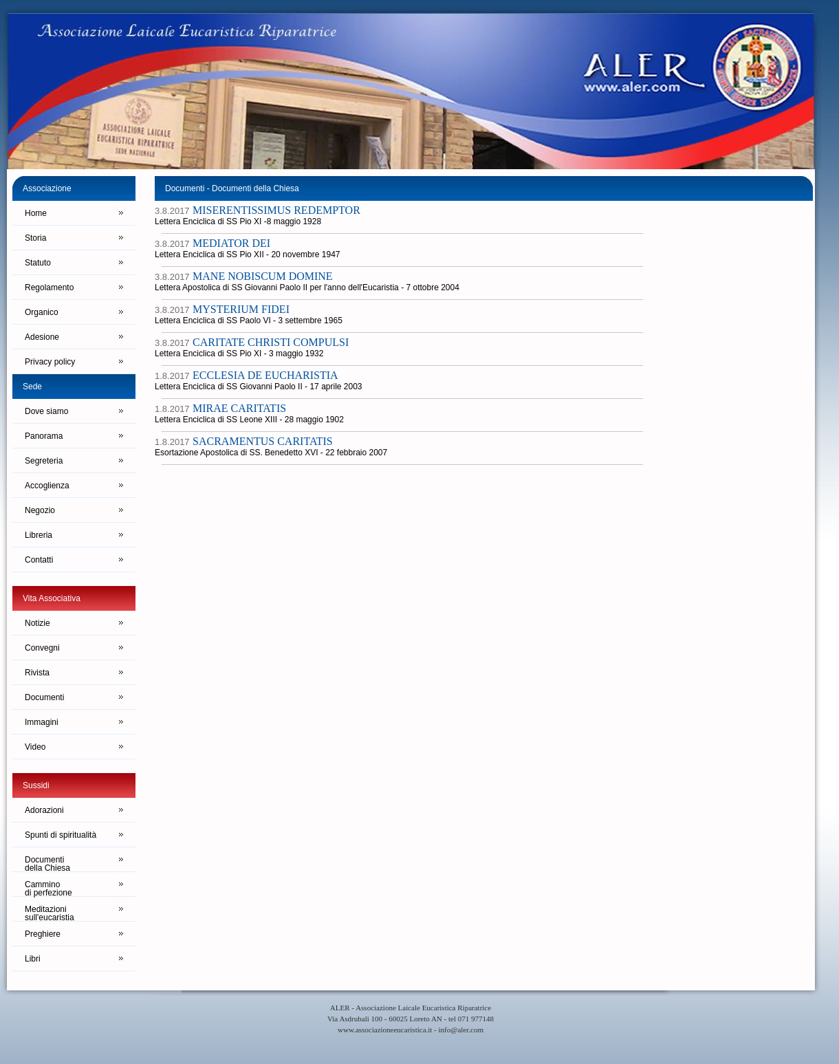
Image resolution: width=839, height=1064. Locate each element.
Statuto (38, 263)
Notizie (37, 623)
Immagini (41, 722)
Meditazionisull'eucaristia (49, 913)
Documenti (44, 697)
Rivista (37, 672)
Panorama (44, 436)
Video (35, 747)
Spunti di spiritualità (60, 835)
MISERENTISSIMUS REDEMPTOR (276, 210)
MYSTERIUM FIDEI (241, 309)
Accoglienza (47, 485)
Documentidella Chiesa (47, 863)
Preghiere (43, 934)
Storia (35, 238)
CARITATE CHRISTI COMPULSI (271, 342)
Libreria (38, 535)
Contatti (39, 560)
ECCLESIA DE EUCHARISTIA (265, 375)
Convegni (42, 648)
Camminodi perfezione (48, 888)
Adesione (42, 337)
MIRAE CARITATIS (239, 408)
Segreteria (44, 461)
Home (36, 213)
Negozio (40, 510)
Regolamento (49, 287)
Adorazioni (44, 810)
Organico (41, 312)
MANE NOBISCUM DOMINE (263, 276)
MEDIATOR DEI (231, 243)
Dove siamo (46, 411)
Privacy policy (50, 362)
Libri (33, 959)
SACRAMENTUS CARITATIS (263, 441)
